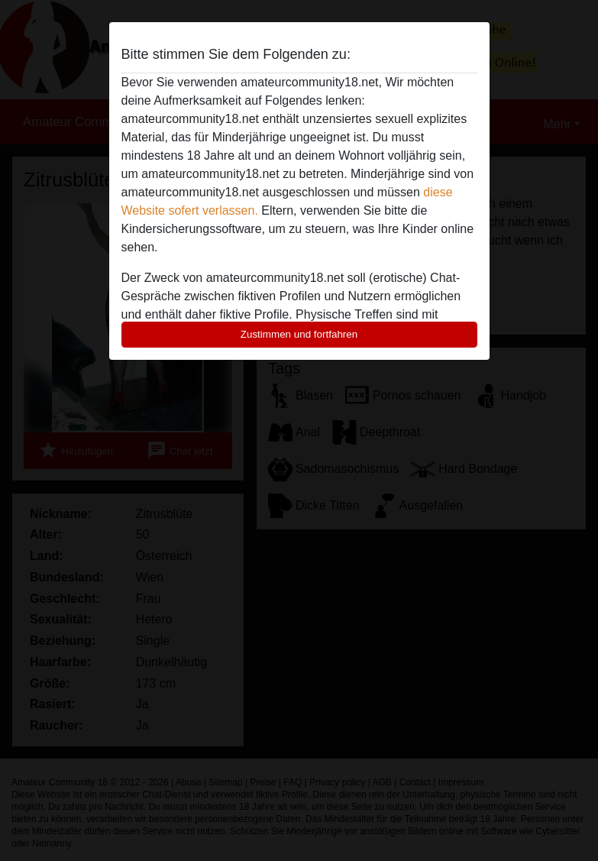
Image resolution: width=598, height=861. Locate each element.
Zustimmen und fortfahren (299, 334)
